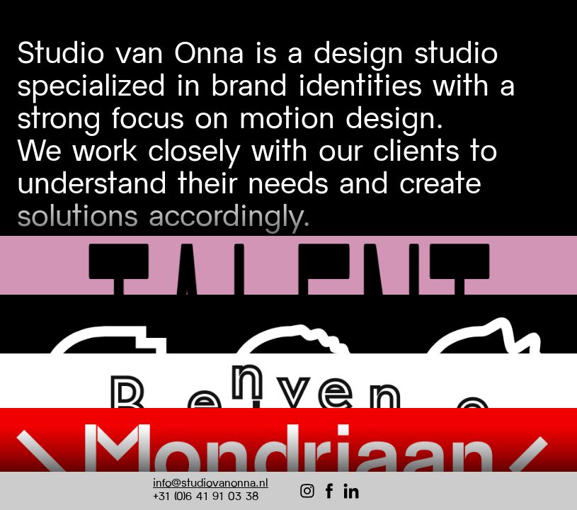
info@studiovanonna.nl (210, 483)
